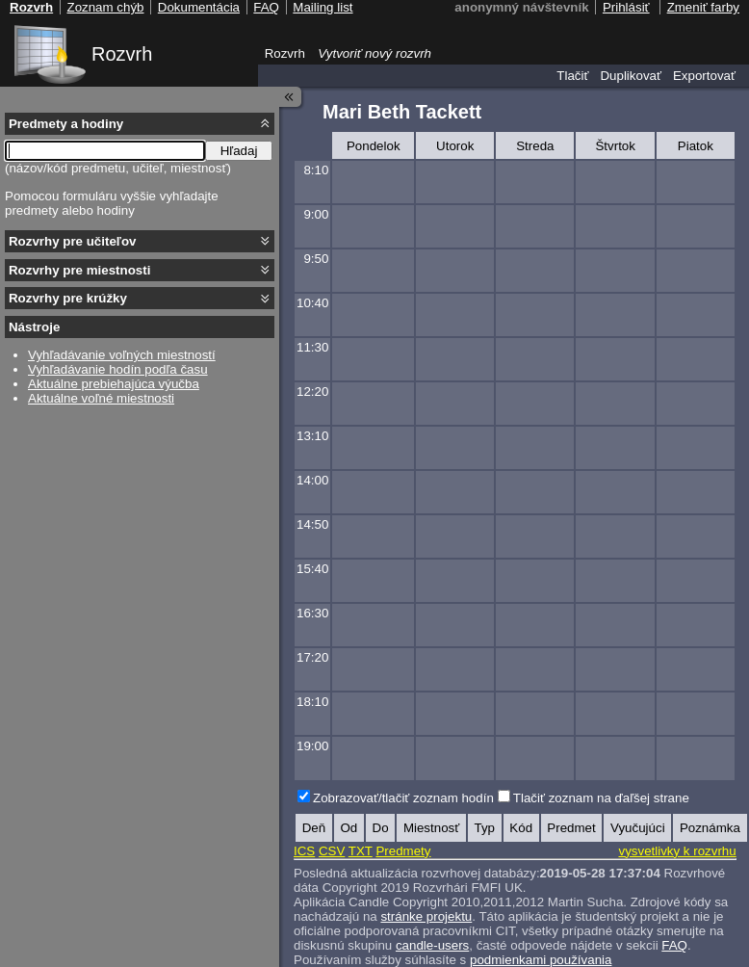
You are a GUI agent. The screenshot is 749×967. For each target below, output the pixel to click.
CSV (332, 851)
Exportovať (704, 75)
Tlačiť (572, 75)
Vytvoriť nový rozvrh (374, 53)
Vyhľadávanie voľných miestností (122, 355)
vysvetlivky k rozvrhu (677, 851)
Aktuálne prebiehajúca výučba (113, 384)
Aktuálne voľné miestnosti (101, 398)
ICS (304, 851)
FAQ (674, 945)
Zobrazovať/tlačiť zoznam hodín (403, 798)
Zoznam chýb (104, 7)
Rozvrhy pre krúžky (68, 298)
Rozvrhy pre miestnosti (79, 270)
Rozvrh (121, 54)
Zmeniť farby (703, 7)
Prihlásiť (626, 7)
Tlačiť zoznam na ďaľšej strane (601, 798)
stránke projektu (426, 916)
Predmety (402, 851)
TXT (361, 851)
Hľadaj (239, 151)
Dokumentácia (199, 7)
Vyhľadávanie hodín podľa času (118, 369)
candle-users (432, 945)
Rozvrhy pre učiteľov (73, 241)
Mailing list (322, 7)
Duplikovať (630, 75)
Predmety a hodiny (66, 124)
